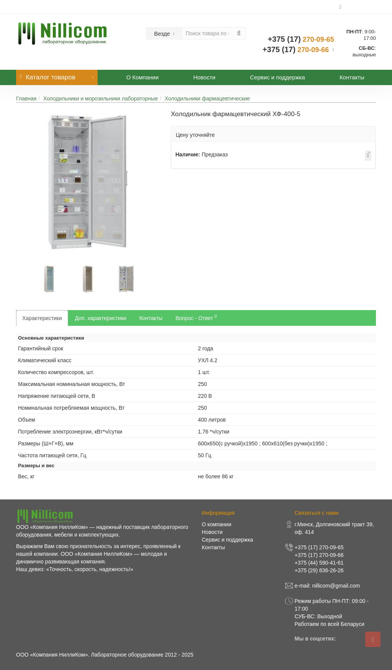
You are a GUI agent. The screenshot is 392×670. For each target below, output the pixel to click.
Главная (26, 98)
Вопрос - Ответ (196, 317)
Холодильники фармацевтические (207, 98)
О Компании (142, 77)
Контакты (352, 77)
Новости (204, 77)
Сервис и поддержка (277, 77)
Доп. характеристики (100, 318)
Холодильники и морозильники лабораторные (100, 98)
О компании (216, 524)
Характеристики (42, 318)
